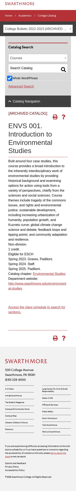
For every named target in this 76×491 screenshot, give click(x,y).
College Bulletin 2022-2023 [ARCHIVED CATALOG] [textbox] (39, 29)
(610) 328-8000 (15, 380)
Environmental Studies (49, 273)
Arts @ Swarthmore (13, 395)
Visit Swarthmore (49, 425)
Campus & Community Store (17, 409)
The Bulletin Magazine (14, 402)
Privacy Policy (12, 466)
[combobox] (38, 29)
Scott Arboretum (49, 418)
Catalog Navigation (26, 101)
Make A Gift (47, 398)
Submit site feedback (15, 463)
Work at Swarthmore (51, 431)
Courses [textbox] (16, 58)
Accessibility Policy (15, 470)
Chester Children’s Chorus (16, 422)
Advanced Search (21, 86)
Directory (9, 429)
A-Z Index (9, 389)
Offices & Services (50, 404)
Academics (24, 15)
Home (8, 15)
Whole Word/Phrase (25, 78)
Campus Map (11, 415)
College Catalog (47, 15)
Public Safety (47, 411)
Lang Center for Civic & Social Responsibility (54, 390)
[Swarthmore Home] (26, 361)
